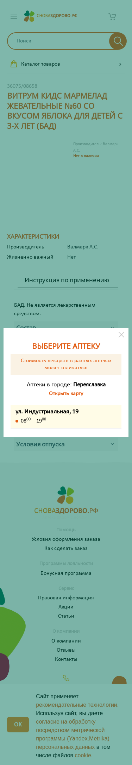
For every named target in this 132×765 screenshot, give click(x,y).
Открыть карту (66, 394)
